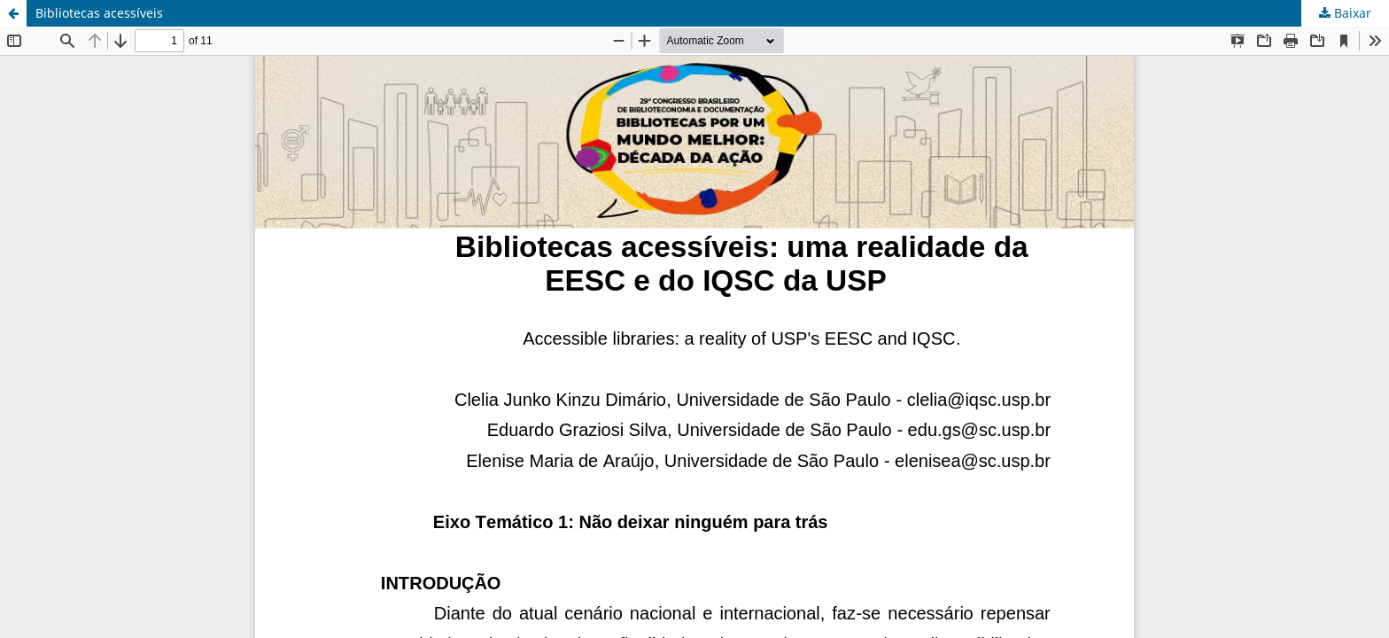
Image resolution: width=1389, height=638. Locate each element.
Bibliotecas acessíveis (99, 12)
